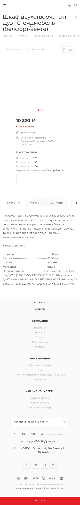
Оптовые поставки (40, 365)
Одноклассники (53, 465)
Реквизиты (40, 379)
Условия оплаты (40, 398)
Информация (40, 358)
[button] (38, 110)
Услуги (40, 309)
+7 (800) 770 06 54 (30, 434)
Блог (40, 370)
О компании (40, 327)
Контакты (40, 346)
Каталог (40, 302)
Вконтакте (27, 465)
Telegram (35, 465)
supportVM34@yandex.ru (42, 441)
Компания (40, 321)
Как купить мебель (40, 391)
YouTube (44, 465)
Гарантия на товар (40, 407)
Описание (13, 203)
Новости (40, 332)
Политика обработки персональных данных (40, 374)
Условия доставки (40, 402)
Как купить (57, 203)
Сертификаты (40, 342)
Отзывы (34, 203)
